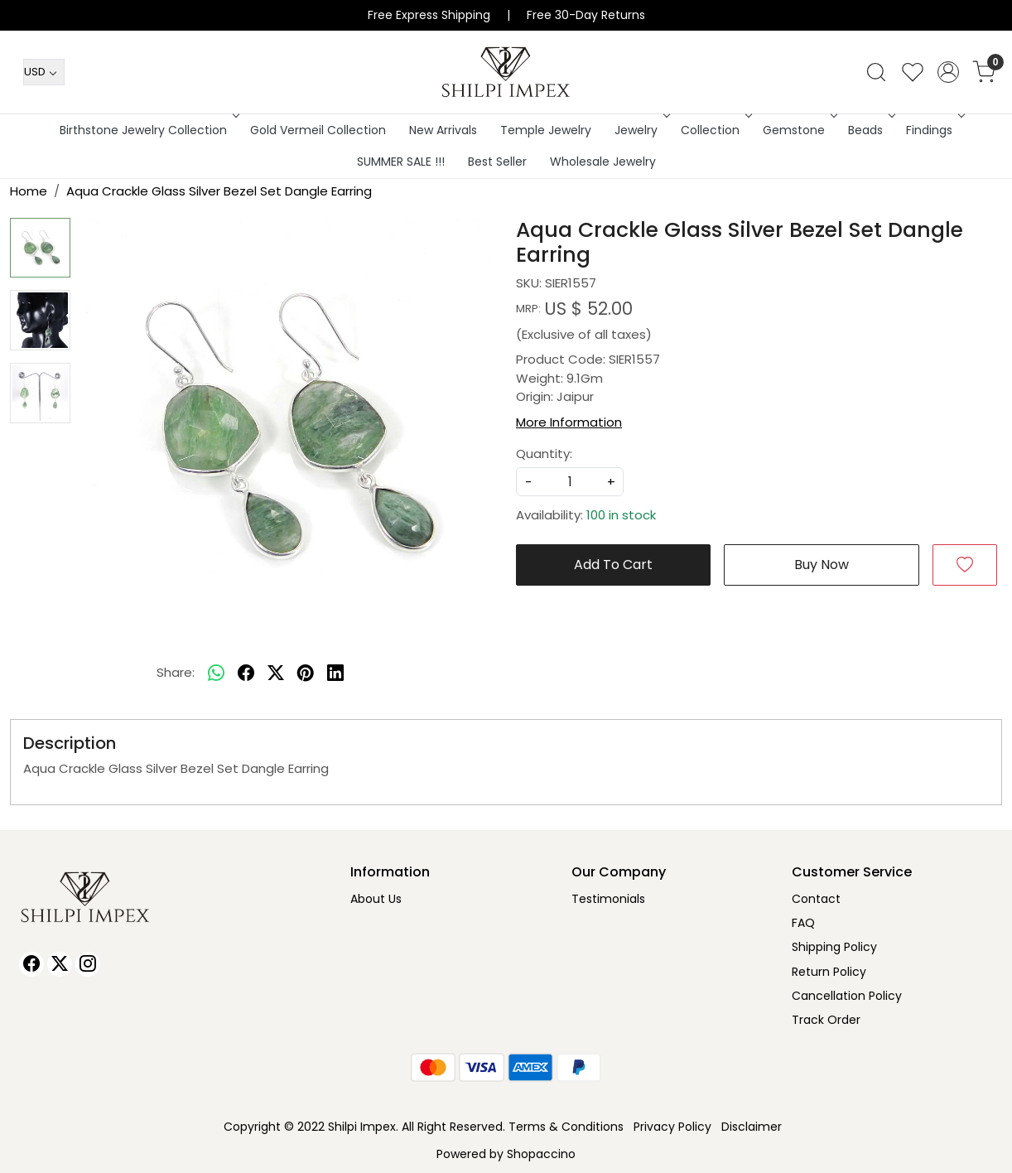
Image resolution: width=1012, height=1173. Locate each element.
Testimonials (608, 899)
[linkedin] (335, 673)
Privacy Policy (672, 1126)
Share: (176, 672)
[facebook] (246, 673)
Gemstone (798, 130)
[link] (876, 72)
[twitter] (276, 673)
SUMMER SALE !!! (401, 161)
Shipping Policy (834, 947)
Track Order (826, 1019)
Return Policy (829, 971)
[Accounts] (948, 72)
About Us (376, 899)
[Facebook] (31, 964)
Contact (816, 899)
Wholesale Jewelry (603, 161)
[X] (59, 964)
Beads (870, 130)
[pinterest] (305, 673)
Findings (933, 130)
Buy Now (821, 564)
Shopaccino (541, 1154)
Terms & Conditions (566, 1126)
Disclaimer (751, 1126)
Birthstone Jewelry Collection (148, 130)
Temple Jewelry (545, 130)
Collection (715, 130)
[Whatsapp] (216, 673)
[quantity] (570, 481)
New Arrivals (443, 130)
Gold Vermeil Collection (318, 130)
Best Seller (497, 161)
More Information (569, 422)
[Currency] (44, 72)
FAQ (803, 923)
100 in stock (621, 515)
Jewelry (640, 130)
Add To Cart (613, 564)
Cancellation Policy (847, 995)
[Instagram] (87, 964)
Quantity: (544, 453)
